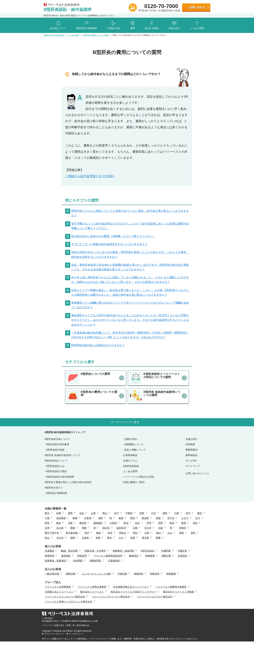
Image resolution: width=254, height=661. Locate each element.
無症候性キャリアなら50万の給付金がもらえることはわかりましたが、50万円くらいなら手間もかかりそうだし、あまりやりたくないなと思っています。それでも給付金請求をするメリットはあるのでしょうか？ (130, 320)
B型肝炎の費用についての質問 (99, 393)
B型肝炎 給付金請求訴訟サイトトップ (65, 432)
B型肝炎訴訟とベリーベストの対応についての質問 (161, 375)
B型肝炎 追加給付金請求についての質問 (161, 393)
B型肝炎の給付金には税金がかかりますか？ (98, 345)
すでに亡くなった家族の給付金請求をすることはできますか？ (109, 244)
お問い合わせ (197, 7)
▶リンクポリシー (74, 634)
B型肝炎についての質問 (95, 373)
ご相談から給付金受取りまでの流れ (89, 176)
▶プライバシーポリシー (53, 634)
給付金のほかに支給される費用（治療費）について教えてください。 (113, 236)
